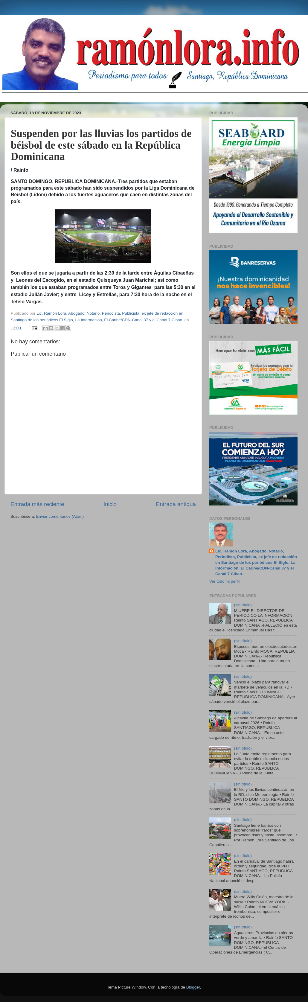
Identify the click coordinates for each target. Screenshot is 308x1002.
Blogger (193, 987)
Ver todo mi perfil (224, 581)
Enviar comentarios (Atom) (60, 516)
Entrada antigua (176, 504)
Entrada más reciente (37, 504)
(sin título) (242, 605)
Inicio (110, 504)
